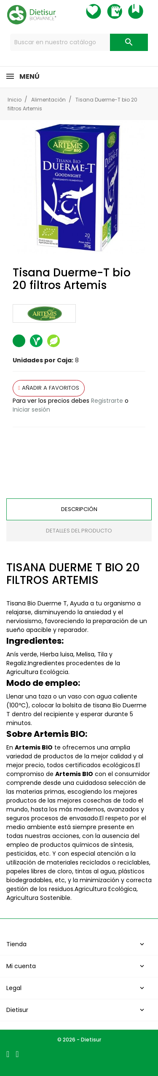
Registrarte (107, 400)
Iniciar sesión (31, 409)
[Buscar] (79, 42)
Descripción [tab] (79, 509)
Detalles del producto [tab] (79, 531)
